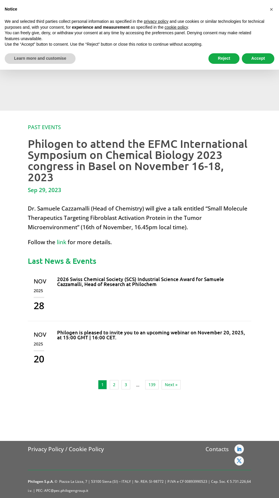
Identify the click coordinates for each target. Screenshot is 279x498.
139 (151, 384)
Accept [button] (258, 58)
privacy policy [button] (156, 21)
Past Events (44, 127)
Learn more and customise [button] (40, 58)
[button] (271, 9)
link (61, 242)
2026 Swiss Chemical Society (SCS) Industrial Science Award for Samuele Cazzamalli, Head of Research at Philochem (140, 281)
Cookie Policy (86, 449)
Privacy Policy (46, 449)
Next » (171, 384)
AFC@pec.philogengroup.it (66, 490)
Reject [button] (224, 58)
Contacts (217, 449)
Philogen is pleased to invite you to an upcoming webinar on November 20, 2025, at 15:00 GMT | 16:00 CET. (151, 335)
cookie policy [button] (176, 27)
